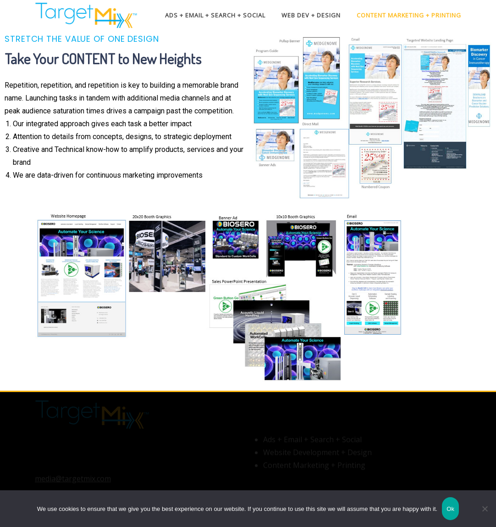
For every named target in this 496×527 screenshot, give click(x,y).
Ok (450, 508)
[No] (484, 508)
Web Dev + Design (311, 15)
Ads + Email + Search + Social (215, 15)
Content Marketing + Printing (409, 15)
